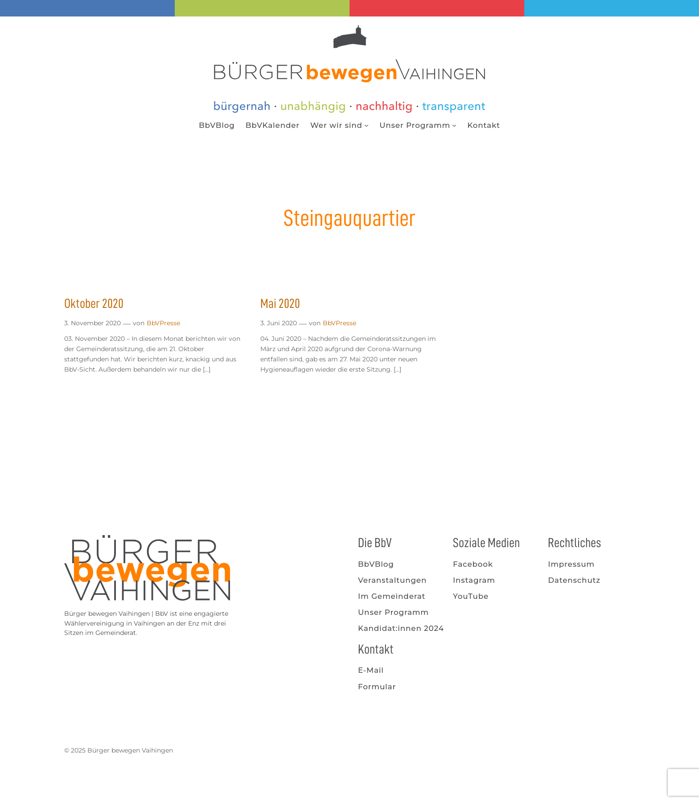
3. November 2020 (92, 323)
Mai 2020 (280, 303)
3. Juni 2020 (278, 323)
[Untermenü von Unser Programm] (454, 125)
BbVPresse (163, 323)
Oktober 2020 (93, 303)
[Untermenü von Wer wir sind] (366, 125)
